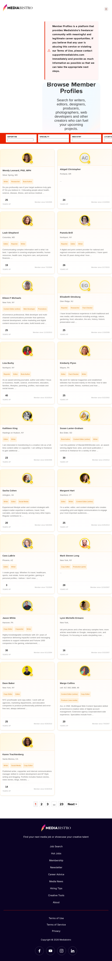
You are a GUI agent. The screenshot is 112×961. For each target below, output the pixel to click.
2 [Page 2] (41, 804)
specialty (44, 137)
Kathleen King (10, 428)
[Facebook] (39, 950)
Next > (72, 804)
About (56, 902)
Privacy (56, 931)
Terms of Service (56, 924)
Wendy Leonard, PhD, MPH (16, 170)
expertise (12, 137)
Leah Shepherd (10, 232)
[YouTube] (50, 950)
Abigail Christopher (70, 169)
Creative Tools (56, 895)
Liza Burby (8, 363)
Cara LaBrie (8, 555)
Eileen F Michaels (11, 298)
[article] (27, 179)
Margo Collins (67, 683)
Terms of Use (56, 918)
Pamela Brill (66, 232)
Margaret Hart (67, 490)
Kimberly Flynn (68, 363)
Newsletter (56, 867)
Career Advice (56, 874)
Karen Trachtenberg (13, 754)
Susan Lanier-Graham (71, 428)
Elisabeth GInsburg (70, 297)
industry (76, 137)
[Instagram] (61, 950)
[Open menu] (106, 9)
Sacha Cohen (9, 490)
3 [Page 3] (48, 804)
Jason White (9, 618)
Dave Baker (8, 683)
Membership (56, 860)
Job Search (56, 846)
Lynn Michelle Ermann (72, 618)
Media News (56, 881)
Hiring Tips (56, 888)
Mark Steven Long (69, 555)
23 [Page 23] (61, 804)
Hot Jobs (56, 853)
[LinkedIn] (72, 950)
